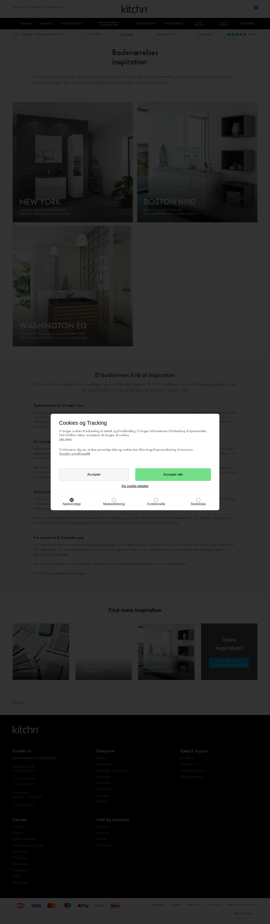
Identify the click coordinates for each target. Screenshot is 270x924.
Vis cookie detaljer (135, 486)
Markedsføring (114, 504)
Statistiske (198, 504)
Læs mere (65, 439)
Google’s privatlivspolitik (74, 453)
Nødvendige (72, 504)
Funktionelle (156, 504)
